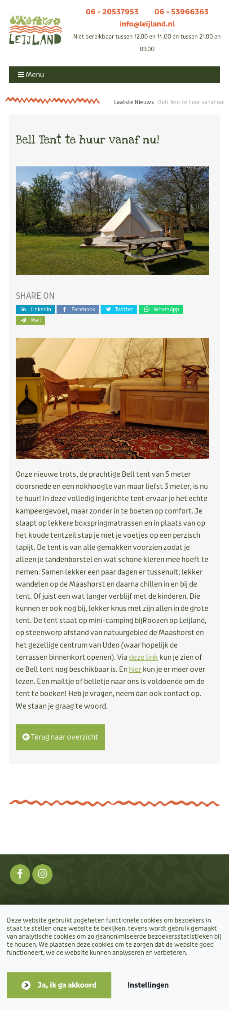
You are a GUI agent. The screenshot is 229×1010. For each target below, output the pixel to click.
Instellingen (148, 985)
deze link (143, 657)
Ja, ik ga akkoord (67, 985)
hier (135, 669)
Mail (30, 320)
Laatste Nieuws (134, 102)
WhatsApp (160, 309)
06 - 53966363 (181, 12)
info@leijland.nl (147, 24)
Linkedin (35, 309)
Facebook (77, 309)
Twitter (119, 309)
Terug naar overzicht (60, 737)
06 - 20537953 (112, 12)
